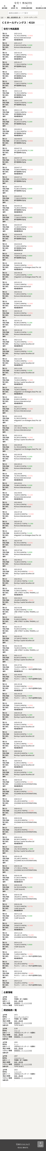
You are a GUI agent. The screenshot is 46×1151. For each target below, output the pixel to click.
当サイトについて (23, 1144)
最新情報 (4, 7)
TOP (2, 17)
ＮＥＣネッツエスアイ (21, 1017)
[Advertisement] (23, 1116)
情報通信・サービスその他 (23, 1003)
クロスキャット (19, 1058)
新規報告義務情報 (26, 7)
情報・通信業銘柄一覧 (13, 17)
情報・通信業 (18, 1001)
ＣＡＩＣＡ (17, 1072)
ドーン (16, 1044)
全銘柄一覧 (14, 7)
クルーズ (17, 1030)
